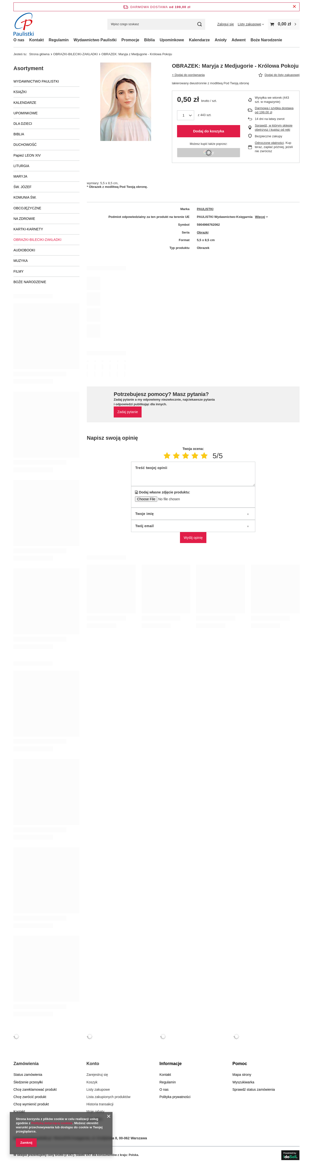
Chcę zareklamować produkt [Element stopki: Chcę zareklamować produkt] (35, 1089)
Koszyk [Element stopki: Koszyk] (92, 1082)
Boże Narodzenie (266, 40)
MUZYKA (20, 261)
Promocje (130, 40)
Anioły (221, 40)
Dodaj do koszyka (208, 131)
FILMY (18, 271)
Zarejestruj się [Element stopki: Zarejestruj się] (97, 1075)
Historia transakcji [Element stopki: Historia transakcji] (100, 1104)
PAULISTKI (205, 209)
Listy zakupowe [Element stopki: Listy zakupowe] (98, 1089)
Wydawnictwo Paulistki (95, 40)
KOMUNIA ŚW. (24, 197)
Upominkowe (172, 40)
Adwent (239, 40)
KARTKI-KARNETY (28, 229)
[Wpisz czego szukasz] (156, 24)
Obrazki (203, 232)
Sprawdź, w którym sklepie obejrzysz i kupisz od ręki (273, 127)
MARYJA (20, 176)
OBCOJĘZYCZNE (27, 208)
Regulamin (59, 40)
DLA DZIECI (22, 124)
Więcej (260, 217)
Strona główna (39, 54)
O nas (18, 40)
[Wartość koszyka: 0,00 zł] (284, 24)
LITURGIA (21, 166)
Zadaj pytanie (127, 412)
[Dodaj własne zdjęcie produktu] (167, 499)
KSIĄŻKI (20, 92)
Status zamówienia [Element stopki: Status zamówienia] (27, 1075)
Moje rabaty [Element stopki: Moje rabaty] (95, 1111)
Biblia (149, 40)
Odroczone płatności (269, 143)
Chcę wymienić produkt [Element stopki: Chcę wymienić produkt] (31, 1104)
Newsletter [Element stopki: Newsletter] (95, 1119)
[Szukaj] (199, 24)
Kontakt (36, 40)
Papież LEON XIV (27, 155)
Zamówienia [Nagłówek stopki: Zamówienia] (26, 1063)
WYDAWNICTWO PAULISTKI (36, 81)
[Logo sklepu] (25, 24)
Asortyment (28, 68)
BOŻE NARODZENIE (29, 282)
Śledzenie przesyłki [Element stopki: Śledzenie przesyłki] (28, 1082)
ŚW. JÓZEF (22, 187)
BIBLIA (18, 134)
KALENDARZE (24, 103)
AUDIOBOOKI (24, 250)
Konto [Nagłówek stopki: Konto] (93, 1063)
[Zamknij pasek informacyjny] (294, 7)
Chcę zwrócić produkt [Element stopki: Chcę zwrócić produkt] (29, 1097)
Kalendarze (199, 40)
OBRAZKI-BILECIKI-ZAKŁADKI (75, 54)
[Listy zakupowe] (251, 24)
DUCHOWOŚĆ (25, 145)
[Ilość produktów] (185, 115)
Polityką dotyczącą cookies (51, 1123)
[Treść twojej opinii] (193, 474)
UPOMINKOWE (25, 113)
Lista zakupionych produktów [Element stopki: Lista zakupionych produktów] (109, 1097)
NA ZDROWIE (24, 219)
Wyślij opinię (193, 538)
